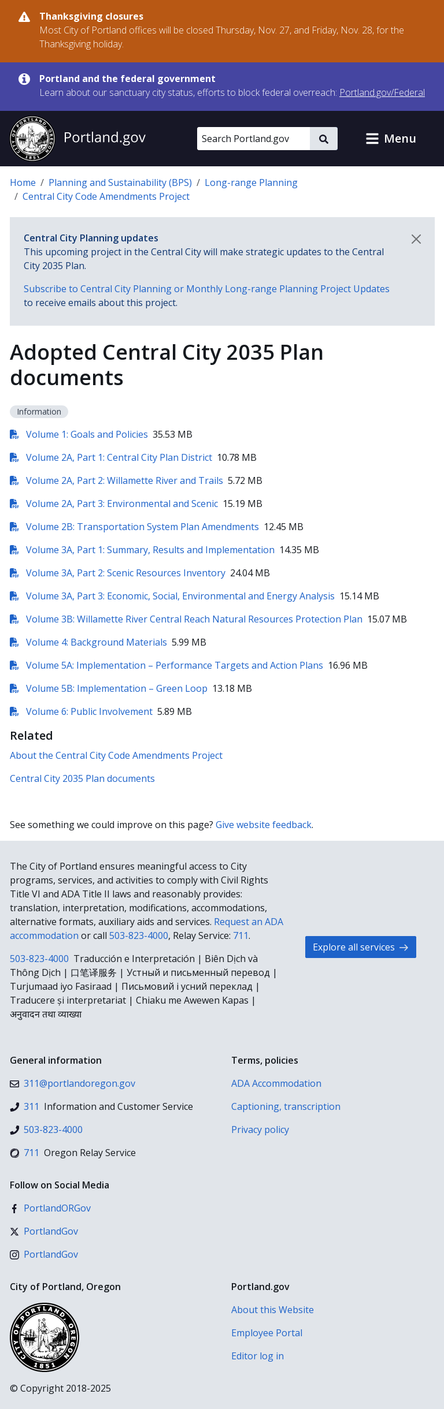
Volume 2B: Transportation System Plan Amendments (134, 526)
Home (23, 182)
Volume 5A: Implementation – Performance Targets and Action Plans (166, 665)
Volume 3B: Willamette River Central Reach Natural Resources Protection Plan (186, 619)
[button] (391, 138)
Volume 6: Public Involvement (81, 711)
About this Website (272, 1309)
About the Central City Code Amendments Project (116, 755)
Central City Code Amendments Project (106, 196)
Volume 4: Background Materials (88, 642)
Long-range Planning (251, 182)
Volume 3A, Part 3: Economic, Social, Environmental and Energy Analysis (172, 596)
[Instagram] (44, 1254)
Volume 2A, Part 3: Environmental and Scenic (114, 503)
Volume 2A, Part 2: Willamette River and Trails (116, 480)
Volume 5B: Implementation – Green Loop (109, 688)
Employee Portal (266, 1332)
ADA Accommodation (276, 1083)
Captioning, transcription (286, 1106)
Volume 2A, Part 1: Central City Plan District (111, 457)
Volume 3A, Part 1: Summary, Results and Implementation (142, 549)
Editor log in (257, 1356)
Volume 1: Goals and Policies (79, 434)
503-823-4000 (138, 935)
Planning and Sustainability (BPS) (120, 182)
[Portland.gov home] (77, 138)
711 (241, 935)
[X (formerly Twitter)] (44, 1231)
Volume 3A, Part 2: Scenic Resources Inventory (117, 572)
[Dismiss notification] (416, 239)
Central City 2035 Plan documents (82, 778)
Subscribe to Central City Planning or (207, 288)
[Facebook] (50, 1208)
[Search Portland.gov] (253, 138)
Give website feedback (264, 824)
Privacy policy (260, 1129)
